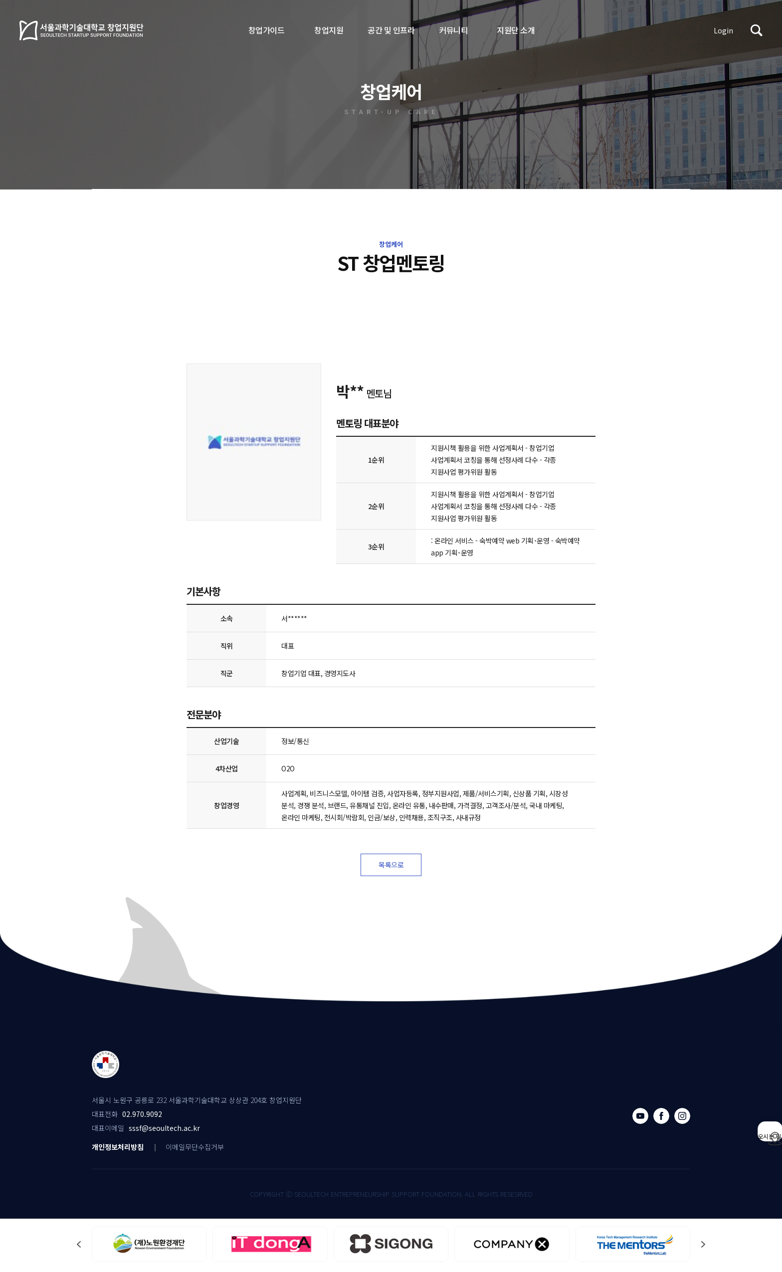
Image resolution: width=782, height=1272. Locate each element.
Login (723, 30)
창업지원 (328, 30)
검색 (757, 30)
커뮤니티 (453, 30)
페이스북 (661, 1118)
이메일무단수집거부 (195, 1149)
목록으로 (391, 866)
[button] (703, 1247)
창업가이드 (266, 30)
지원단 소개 (516, 30)
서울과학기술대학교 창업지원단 (81, 30)
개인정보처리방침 (118, 1149)
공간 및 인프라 (391, 30)
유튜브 (640, 1118)
